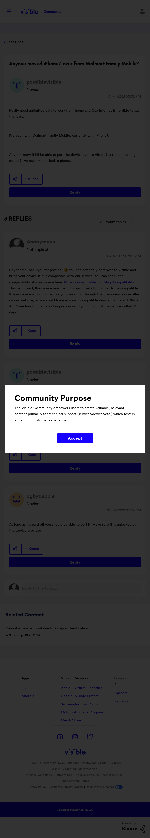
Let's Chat (15, 42)
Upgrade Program (89, 712)
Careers (120, 693)
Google (67, 696)
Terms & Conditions (38, 774)
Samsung (68, 704)
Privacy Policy (37, 786)
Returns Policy (86, 704)
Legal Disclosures (87, 774)
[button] (16, 179)
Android (28, 696)
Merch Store (71, 720)
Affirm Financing (88, 688)
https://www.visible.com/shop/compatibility (99, 282)
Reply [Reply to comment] (75, 344)
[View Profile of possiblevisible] (44, 82)
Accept (75, 438)
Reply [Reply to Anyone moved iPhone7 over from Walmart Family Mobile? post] (75, 192)
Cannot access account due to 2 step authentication (46, 628)
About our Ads (112, 774)
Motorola (68, 712)
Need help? (16, 635)
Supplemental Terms (75, 780)
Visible (41, 11)
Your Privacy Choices (104, 786)
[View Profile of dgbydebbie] (41, 496)
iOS (24, 688)
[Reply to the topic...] (81, 588)
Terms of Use (63, 774)
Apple (66, 688)
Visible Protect (87, 696)
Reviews (121, 701)
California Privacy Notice (67, 786)
